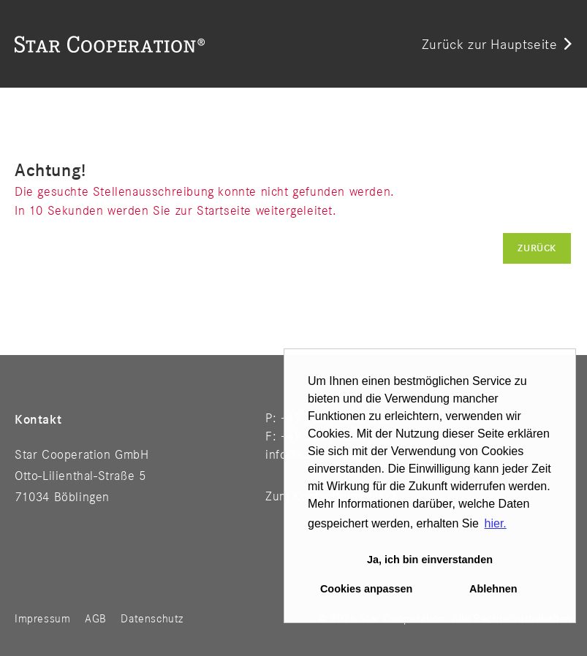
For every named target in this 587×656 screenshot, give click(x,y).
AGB (96, 619)
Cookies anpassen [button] (366, 589)
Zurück (537, 248)
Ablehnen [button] (493, 589)
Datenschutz (152, 619)
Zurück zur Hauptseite (490, 45)
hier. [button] (496, 523)
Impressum (42, 619)
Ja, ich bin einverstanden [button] (430, 559)
